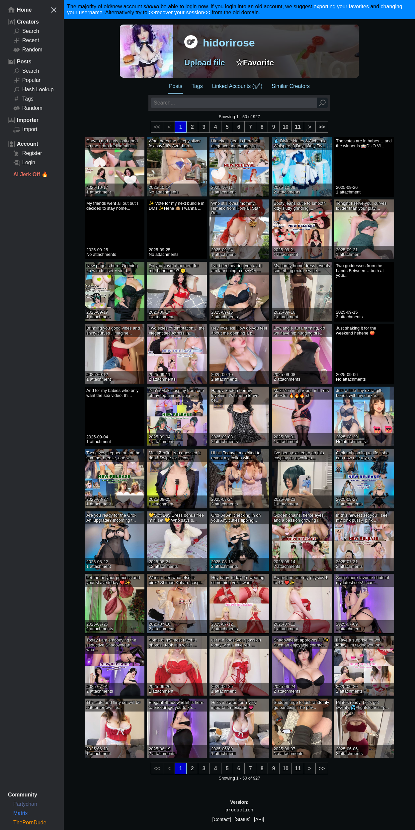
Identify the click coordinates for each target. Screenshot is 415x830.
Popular (27, 80)
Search (26, 31)
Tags (23, 99)
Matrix (20, 813)
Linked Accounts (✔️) (237, 86)
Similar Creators (291, 86)
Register (27, 153)
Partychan (25, 804)
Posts (175, 86)
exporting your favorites (341, 6)
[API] (259, 819)
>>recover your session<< (179, 12)
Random (27, 49)
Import (25, 129)
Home (20, 10)
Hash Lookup (33, 89)
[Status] (242, 819)
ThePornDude (29, 822)
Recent (26, 40)
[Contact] (221, 819)
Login (24, 162)
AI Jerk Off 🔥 (30, 174)
